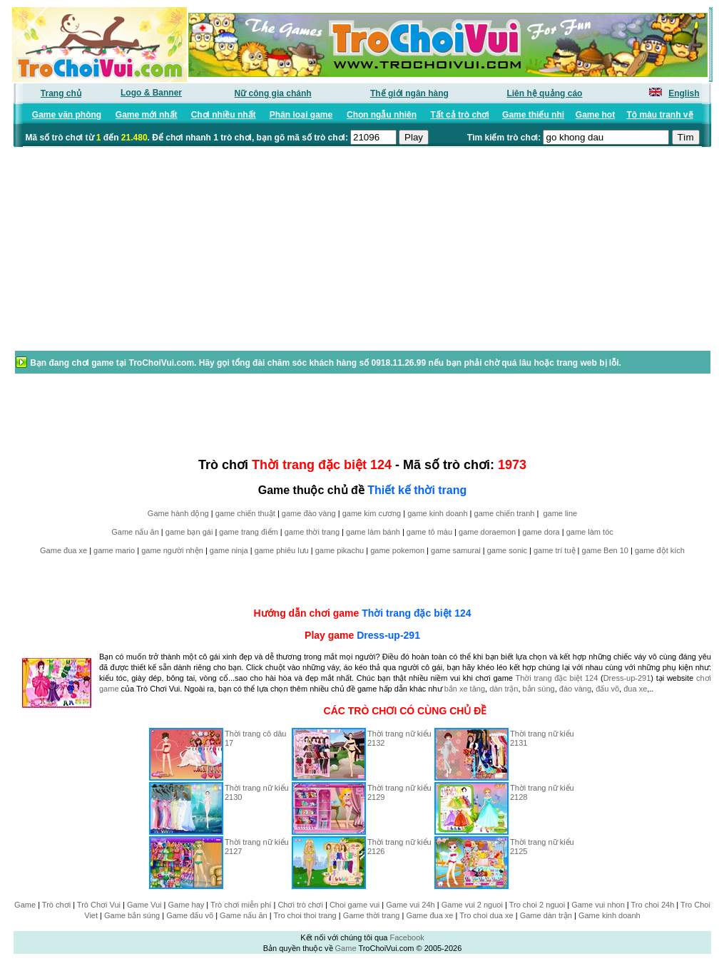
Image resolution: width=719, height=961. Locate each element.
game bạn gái (189, 532)
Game (25, 904)
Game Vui (144, 904)
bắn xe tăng (464, 688)
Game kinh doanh (609, 915)
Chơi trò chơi (300, 904)
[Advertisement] (127, 256)
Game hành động (178, 513)
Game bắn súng (132, 915)
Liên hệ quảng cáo (544, 93)
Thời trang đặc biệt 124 (416, 613)
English (683, 93)
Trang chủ (61, 93)
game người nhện (172, 550)
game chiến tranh (504, 513)
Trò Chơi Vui (99, 904)
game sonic (507, 550)
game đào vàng (309, 513)
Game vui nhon (598, 904)
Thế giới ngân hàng (409, 93)
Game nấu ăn (135, 532)
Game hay (186, 904)
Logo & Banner (151, 93)
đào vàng (575, 688)
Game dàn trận (546, 915)
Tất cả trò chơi (459, 115)
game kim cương (371, 513)
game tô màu (429, 532)
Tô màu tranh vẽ (660, 115)
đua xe (635, 688)
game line (560, 513)
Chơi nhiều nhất (223, 115)
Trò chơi (56, 904)
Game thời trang (371, 915)
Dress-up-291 (388, 635)
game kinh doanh (437, 513)
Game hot (595, 115)
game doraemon (487, 532)
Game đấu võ (189, 915)
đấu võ (607, 688)
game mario (114, 550)
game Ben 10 (605, 550)
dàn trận (503, 688)
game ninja (229, 550)
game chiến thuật (245, 513)
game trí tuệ (555, 550)
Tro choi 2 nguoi (537, 904)
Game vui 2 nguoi (472, 904)
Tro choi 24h (653, 904)
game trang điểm (248, 532)
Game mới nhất (147, 115)
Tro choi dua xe (486, 915)
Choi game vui (354, 904)
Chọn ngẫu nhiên (382, 115)
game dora (541, 532)
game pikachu (339, 550)
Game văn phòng (66, 115)
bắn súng (539, 688)
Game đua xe (63, 550)
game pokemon (397, 550)
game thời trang (312, 532)
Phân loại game (301, 115)
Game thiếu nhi (533, 115)
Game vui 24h (410, 904)
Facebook (406, 937)
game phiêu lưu (282, 550)
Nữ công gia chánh (273, 93)
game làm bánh (373, 532)
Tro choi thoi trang (304, 915)
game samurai (456, 550)
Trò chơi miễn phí (240, 904)
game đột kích (660, 550)
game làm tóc (589, 532)
